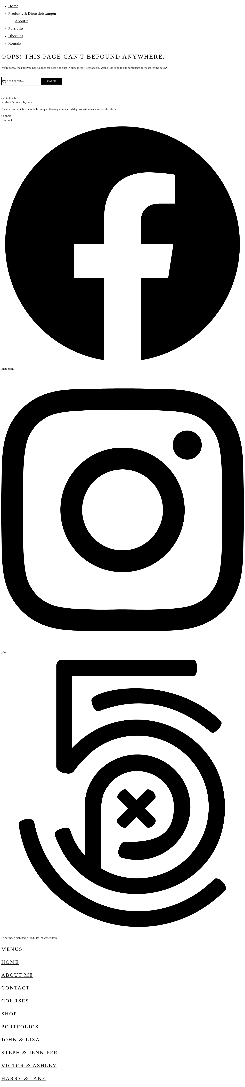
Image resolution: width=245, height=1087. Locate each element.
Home (13, 6)
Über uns (15, 36)
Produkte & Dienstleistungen (32, 13)
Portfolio (15, 28)
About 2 (21, 21)
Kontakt (14, 43)
